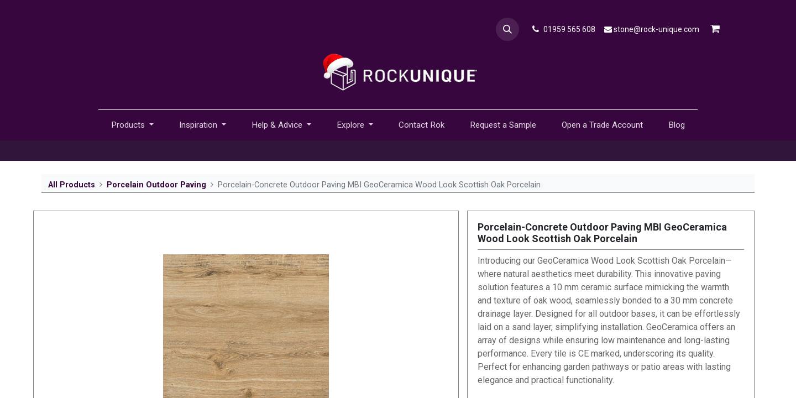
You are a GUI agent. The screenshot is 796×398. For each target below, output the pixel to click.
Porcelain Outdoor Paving (156, 185)
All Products (71, 185)
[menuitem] (421, 125)
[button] (507, 29)
